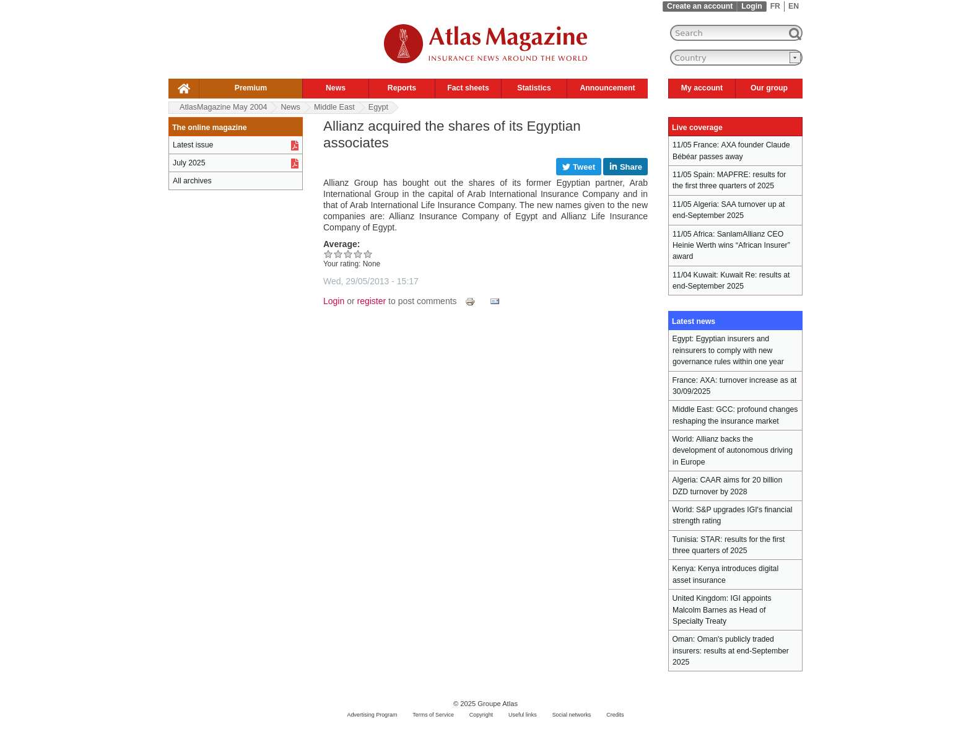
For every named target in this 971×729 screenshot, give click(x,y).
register (371, 301)
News (336, 88)
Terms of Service (433, 715)
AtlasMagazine (223, 107)
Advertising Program (372, 715)
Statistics (534, 88)
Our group (769, 88)
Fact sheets (468, 88)
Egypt (378, 107)
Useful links (522, 715)
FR (775, 6)
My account (702, 88)
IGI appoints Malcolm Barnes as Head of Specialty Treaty (722, 610)
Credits (615, 715)
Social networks (571, 715)
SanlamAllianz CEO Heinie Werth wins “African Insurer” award (731, 245)
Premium (251, 88)
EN (793, 6)
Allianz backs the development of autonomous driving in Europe (733, 450)
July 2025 (189, 163)
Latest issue (193, 145)
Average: (341, 244)
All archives (192, 181)
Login (751, 6)
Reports (402, 88)
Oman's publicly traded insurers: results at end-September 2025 (731, 650)
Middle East (334, 107)
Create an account (700, 6)
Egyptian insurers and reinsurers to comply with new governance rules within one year (728, 350)
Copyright (481, 715)
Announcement (607, 88)
